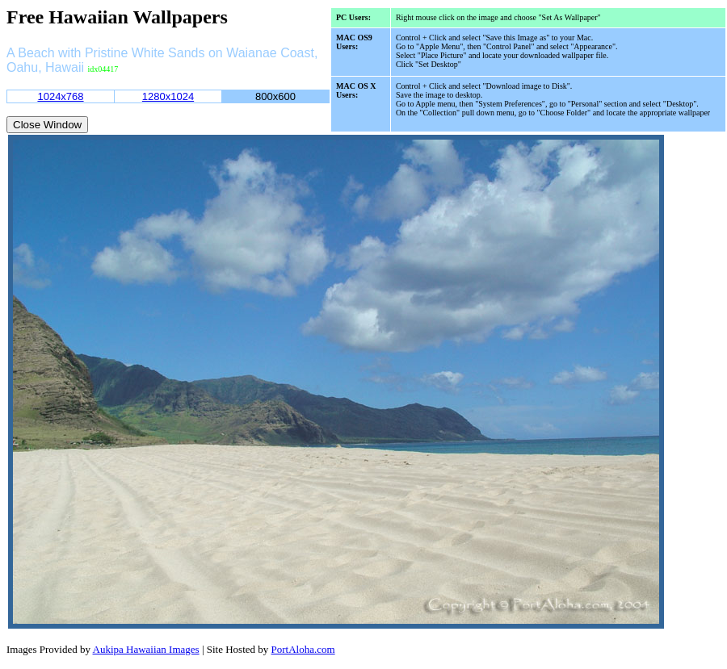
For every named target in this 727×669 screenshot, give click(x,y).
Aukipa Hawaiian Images (146, 649)
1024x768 (60, 96)
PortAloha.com (303, 649)
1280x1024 (168, 96)
